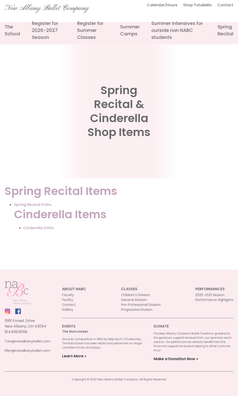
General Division (134, 299)
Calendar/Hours (162, 5)
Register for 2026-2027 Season (45, 30)
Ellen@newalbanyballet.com (27, 350)
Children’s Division (135, 295)
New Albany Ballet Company (47, 8)
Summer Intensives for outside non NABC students (177, 30)
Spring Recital (225, 30)
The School (12, 30)
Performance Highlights (214, 299)
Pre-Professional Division (141, 304)
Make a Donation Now (174, 359)
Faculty (68, 295)
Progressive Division (136, 309)
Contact (225, 5)
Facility (67, 299)
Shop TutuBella (197, 5)
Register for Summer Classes (90, 30)
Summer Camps (130, 30)
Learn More (72, 356)
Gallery (67, 309)
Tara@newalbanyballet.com (27, 341)
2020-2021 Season (210, 295)
